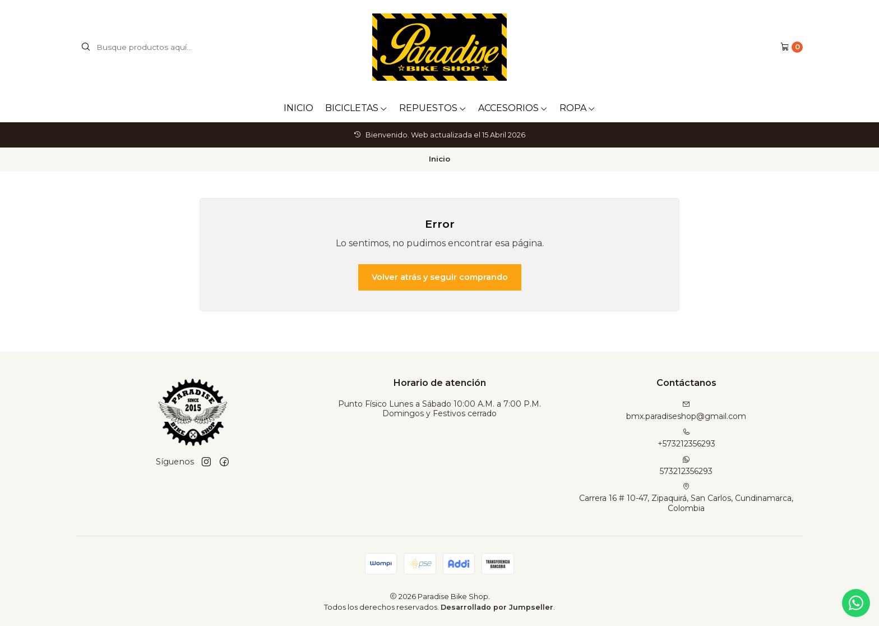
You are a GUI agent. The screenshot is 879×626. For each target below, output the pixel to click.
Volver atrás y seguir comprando (440, 277)
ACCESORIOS (513, 108)
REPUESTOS (432, 108)
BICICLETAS (356, 108)
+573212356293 (686, 438)
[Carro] (791, 47)
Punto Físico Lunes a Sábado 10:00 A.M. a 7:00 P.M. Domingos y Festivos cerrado (439, 409)
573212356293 (686, 465)
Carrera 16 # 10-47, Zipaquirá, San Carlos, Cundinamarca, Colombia (686, 497)
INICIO (298, 108)
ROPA (577, 108)
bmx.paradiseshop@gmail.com (686, 411)
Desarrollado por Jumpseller (497, 607)
